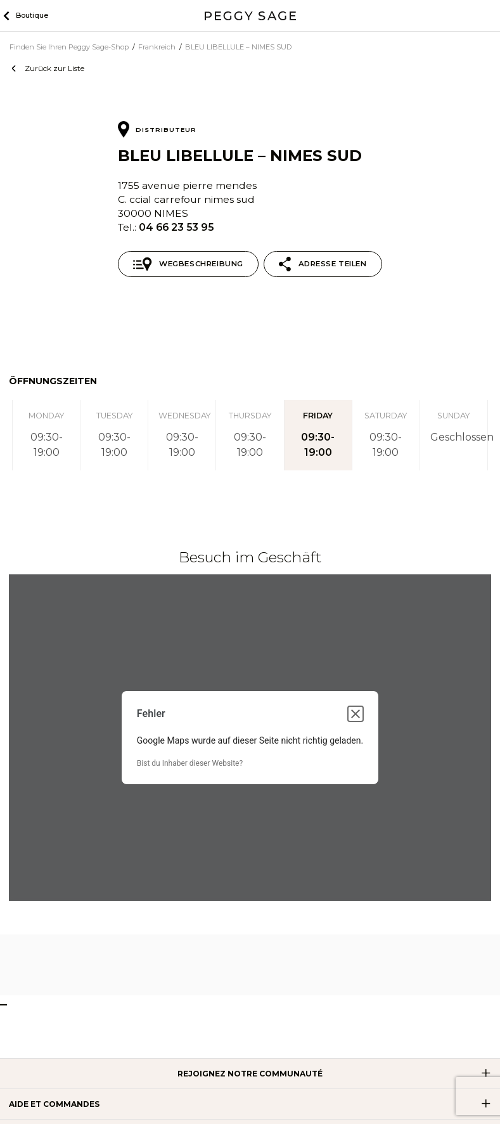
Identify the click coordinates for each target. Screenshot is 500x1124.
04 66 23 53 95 (176, 227)
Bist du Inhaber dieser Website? (190, 763)
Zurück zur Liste (54, 68)
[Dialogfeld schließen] (355, 713)
